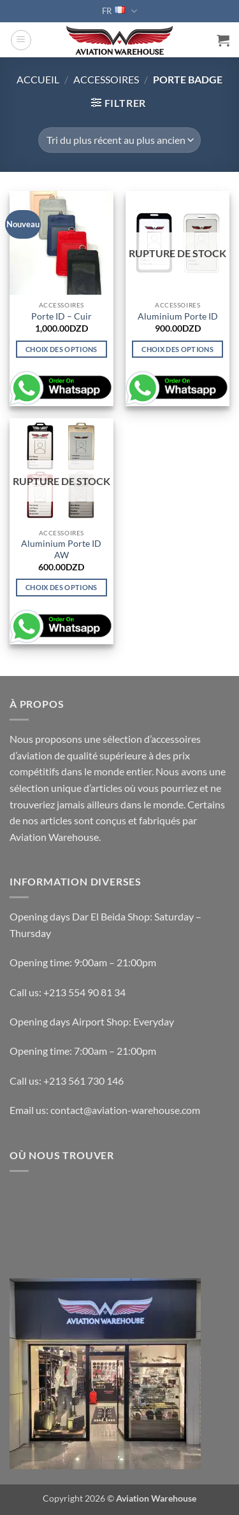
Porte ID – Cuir (61, 316)
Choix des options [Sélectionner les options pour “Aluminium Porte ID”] (177, 349)
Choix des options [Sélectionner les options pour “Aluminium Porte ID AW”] (61, 587)
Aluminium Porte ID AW (61, 549)
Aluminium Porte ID (178, 316)
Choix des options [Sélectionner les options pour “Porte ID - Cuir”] (61, 349)
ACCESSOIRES (106, 79)
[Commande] (119, 140)
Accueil (38, 79)
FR (119, 11)
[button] (21, 40)
